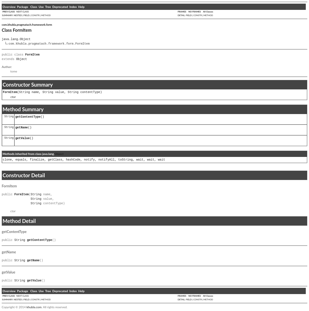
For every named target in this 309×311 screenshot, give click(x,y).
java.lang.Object (16, 39)
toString (125, 160)
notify (89, 160)
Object (21, 59)
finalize (37, 160)
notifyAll (106, 160)
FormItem (10, 92)
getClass (55, 160)
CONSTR (35, 15)
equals (20, 160)
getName (21, 128)
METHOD (46, 15)
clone (7, 160)
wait (140, 160)
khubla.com (33, 307)
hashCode (73, 160)
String (24, 92)
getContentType (28, 117)
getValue (22, 138)
